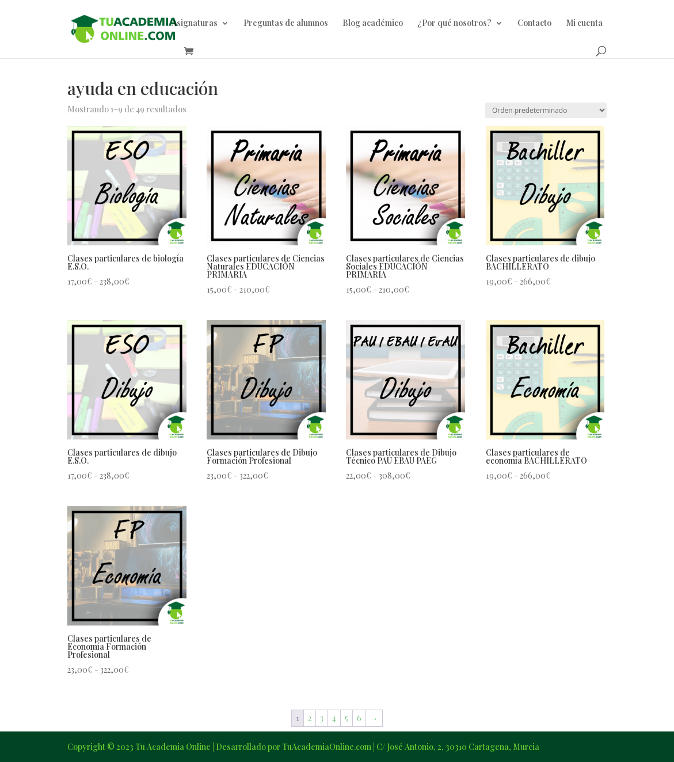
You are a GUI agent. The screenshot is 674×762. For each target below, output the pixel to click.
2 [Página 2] (309, 717)
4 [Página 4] (334, 717)
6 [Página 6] (359, 717)
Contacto (534, 23)
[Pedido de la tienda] (546, 110)
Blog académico (372, 23)
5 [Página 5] (346, 717)
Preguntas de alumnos (285, 23)
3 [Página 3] (321, 717)
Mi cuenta (584, 23)
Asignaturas (195, 23)
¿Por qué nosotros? (454, 23)
